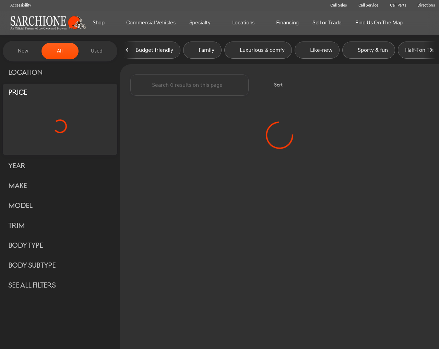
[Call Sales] (335, 5)
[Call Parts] (394, 5)
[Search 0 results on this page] (189, 86)
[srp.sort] (274, 86)
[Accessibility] (18, 5)
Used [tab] (97, 51)
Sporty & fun (368, 51)
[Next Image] (431, 51)
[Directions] (423, 5)
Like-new (317, 51)
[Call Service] (365, 5)
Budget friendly (150, 51)
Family (202, 51)
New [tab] (23, 51)
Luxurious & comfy (258, 51)
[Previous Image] (127, 51)
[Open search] (431, 22)
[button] (314, 5)
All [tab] (60, 51)
